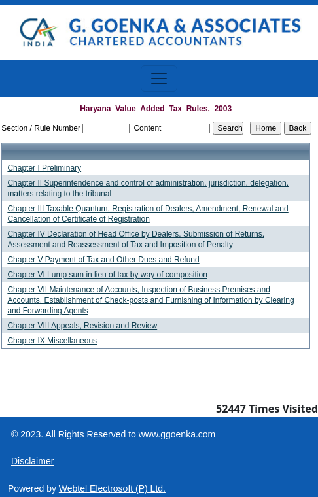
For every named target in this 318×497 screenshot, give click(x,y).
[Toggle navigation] (159, 78)
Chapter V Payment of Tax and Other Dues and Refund (103, 259)
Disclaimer (32, 461)
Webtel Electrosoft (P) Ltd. (112, 488)
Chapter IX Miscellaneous (52, 340)
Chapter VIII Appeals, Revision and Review (82, 325)
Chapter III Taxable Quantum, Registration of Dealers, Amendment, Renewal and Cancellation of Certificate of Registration (147, 214)
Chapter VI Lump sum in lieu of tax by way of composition (107, 274)
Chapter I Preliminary (44, 168)
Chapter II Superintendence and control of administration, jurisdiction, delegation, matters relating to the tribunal (148, 188)
